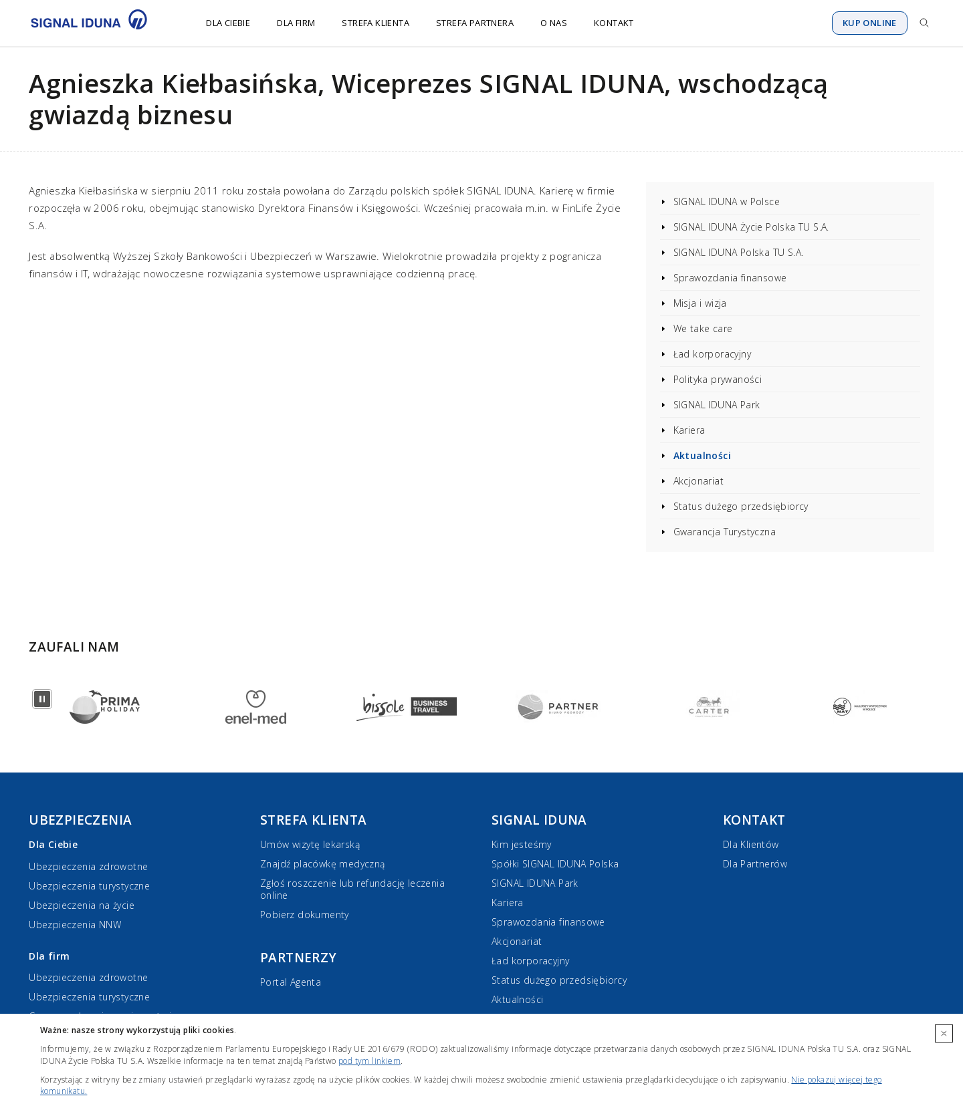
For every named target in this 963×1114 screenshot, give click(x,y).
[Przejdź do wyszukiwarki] (924, 23)
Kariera (689, 430)
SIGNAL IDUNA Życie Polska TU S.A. (751, 227)
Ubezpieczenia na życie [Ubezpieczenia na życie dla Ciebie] (81, 905)
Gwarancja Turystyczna (724, 531)
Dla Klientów (751, 844)
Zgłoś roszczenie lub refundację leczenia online (352, 889)
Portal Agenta (290, 982)
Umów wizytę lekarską (310, 844)
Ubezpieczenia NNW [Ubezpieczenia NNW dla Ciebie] (75, 924)
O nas (553, 23)
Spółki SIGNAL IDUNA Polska (555, 863)
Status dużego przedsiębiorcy (741, 506)
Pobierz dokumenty (304, 914)
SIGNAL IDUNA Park (716, 404)
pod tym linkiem (369, 1061)
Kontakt (614, 23)
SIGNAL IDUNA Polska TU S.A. (738, 252)
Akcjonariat (698, 480)
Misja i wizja (700, 303)
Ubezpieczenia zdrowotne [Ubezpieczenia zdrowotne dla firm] (88, 977)
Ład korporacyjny (712, 353)
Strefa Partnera (475, 23)
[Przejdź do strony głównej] (97, 22)
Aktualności (702, 455)
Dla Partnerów (755, 863)
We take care (703, 328)
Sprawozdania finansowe (730, 277)
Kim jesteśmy (522, 844)
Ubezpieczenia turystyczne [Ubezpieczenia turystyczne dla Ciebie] (89, 885)
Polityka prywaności (717, 379)
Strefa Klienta (375, 23)
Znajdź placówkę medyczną (322, 863)
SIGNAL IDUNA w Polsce (726, 201)
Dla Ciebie (228, 23)
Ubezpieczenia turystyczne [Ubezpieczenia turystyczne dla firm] (89, 996)
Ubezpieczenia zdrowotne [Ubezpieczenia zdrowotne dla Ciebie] (88, 866)
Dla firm (296, 23)
